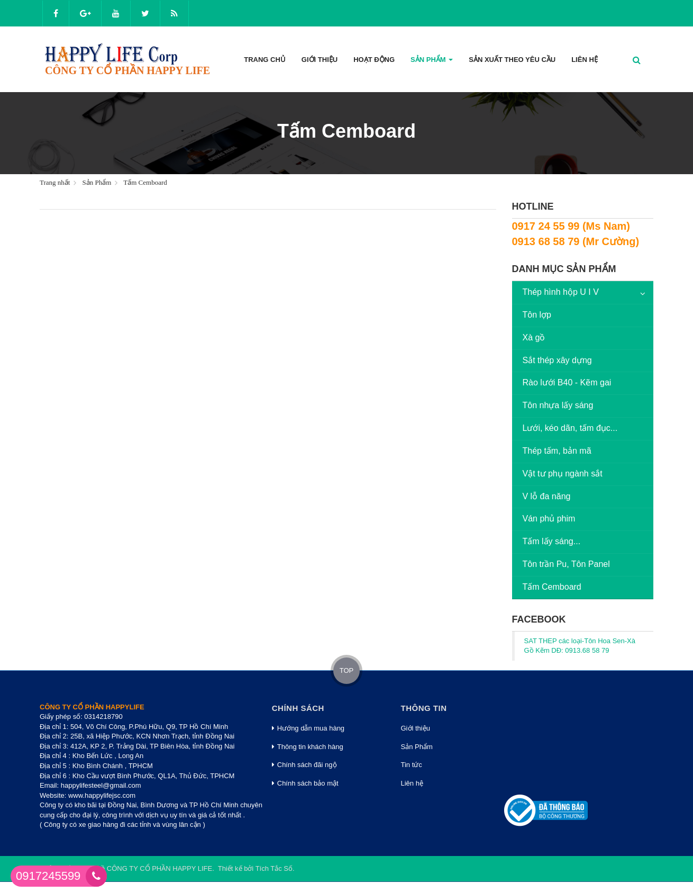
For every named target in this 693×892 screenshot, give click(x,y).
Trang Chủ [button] (265, 60)
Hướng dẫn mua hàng (308, 728)
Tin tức (411, 765)
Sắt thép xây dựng (557, 360)
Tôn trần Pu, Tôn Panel (566, 564)
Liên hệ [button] (584, 60)
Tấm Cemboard (552, 586)
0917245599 (48, 875)
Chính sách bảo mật (305, 783)
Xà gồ (534, 337)
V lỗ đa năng (547, 496)
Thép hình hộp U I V (561, 291)
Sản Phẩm (417, 747)
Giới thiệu (415, 728)
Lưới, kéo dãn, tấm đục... (570, 428)
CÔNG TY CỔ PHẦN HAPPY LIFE (159, 868)
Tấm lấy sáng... (552, 541)
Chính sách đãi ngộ (304, 765)
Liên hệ (412, 783)
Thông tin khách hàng (307, 747)
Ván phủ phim (549, 518)
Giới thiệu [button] (320, 60)
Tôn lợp (537, 314)
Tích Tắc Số (274, 868)
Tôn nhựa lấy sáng (558, 405)
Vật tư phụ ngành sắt (563, 473)
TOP (347, 670)
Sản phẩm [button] (432, 63)
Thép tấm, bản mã (557, 450)
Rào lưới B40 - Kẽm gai (567, 382)
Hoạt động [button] (374, 60)
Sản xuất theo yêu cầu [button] (512, 60)
